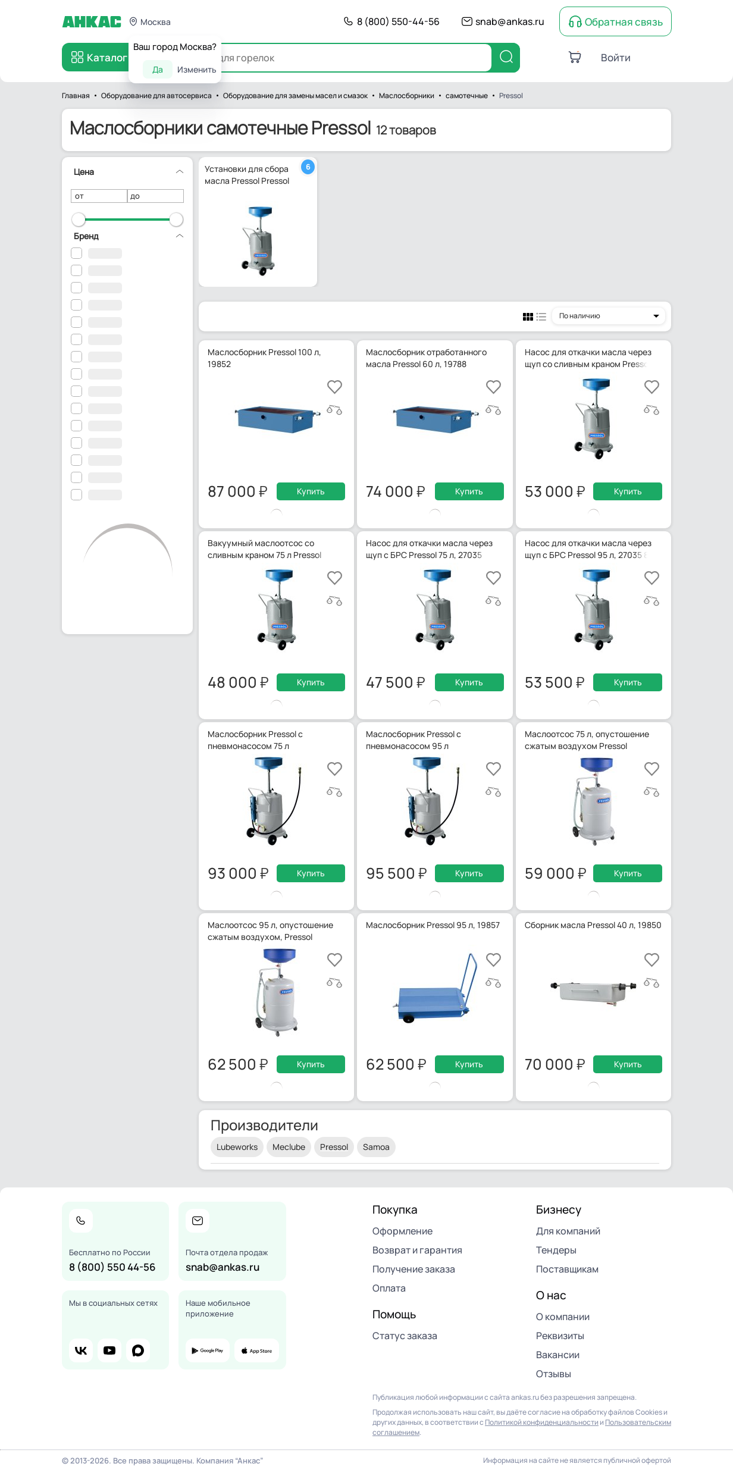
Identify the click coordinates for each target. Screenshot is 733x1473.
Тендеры (556, 1249)
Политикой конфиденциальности (542, 1422)
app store (256, 1350)
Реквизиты (560, 1335)
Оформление (402, 1230)
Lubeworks (237, 1146)
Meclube (288, 1146)
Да (157, 69)
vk (81, 1350)
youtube (109, 1350)
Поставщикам (567, 1268)
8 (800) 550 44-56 (112, 1267)
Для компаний (568, 1230)
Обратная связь (624, 22)
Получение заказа (413, 1268)
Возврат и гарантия (417, 1249)
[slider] (78, 219)
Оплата (389, 1288)
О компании (563, 1316)
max (138, 1350)
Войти (616, 57)
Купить (311, 491)
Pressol (334, 1146)
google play (208, 1350)
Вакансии (557, 1354)
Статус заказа (404, 1335)
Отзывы (553, 1373)
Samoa (376, 1146)
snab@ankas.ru (509, 21)
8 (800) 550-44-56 (398, 21)
